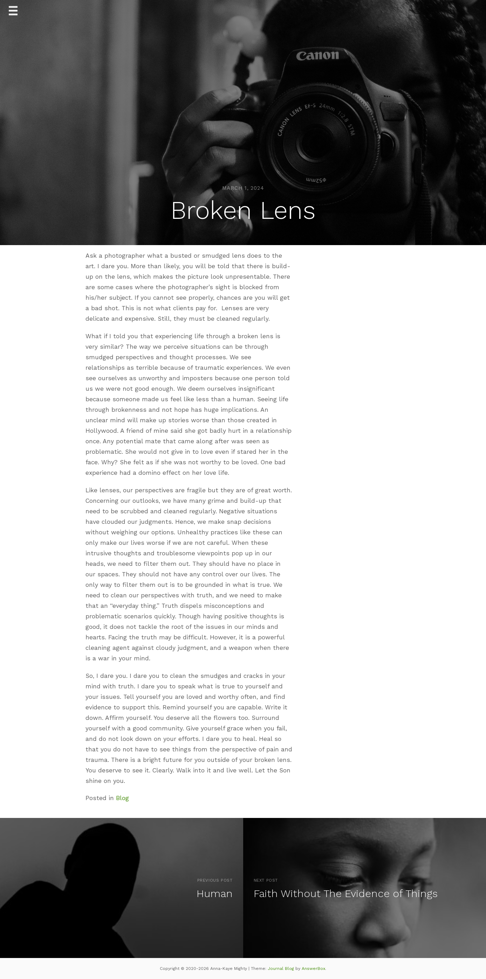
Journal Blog (281, 968)
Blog (122, 797)
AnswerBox (313, 968)
